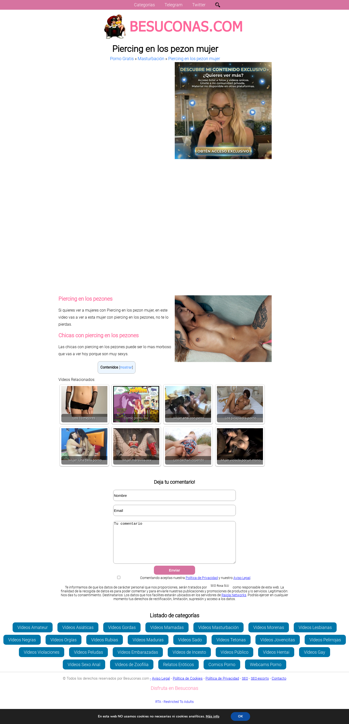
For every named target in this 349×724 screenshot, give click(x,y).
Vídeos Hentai (276, 659)
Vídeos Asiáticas (78, 634)
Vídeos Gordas (122, 634)
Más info (212, 716)
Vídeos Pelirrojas (325, 647)
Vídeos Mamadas (167, 634)
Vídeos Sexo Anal (84, 671)
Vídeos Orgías (63, 647)
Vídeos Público (234, 659)
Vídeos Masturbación (218, 634)
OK (240, 716)
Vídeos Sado (190, 647)
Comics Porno (221, 671)
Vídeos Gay (314, 659)
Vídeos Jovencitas (277, 647)
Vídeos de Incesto (189, 659)
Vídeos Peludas (88, 659)
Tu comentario (174, 546)
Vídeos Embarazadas (138, 659)
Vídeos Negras (22, 647)
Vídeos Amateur (32, 634)
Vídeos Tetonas (231, 647)
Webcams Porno (265, 671)
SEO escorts (260, 686)
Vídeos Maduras (148, 647)
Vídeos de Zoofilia (132, 671)
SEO (245, 686)
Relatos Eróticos (178, 671)
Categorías (144, 4)
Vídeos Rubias (104, 647)
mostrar (126, 367)
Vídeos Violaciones (41, 659)
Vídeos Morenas (268, 634)
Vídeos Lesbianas (315, 634)
